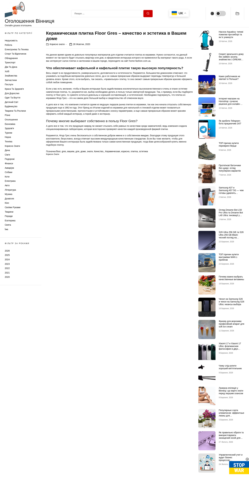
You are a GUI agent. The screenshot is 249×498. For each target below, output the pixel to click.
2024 (7, 259)
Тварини (9, 212)
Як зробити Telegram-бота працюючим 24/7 (230, 122)
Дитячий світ (11, 102)
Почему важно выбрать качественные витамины (231, 278)
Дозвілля (9, 198)
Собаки (8, 172)
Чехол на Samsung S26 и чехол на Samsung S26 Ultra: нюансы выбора (231, 302)
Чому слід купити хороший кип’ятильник (230, 367)
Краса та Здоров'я (14, 89)
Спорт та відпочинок (15, 53)
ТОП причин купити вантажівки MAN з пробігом (229, 257)
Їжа (6, 229)
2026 (7, 250)
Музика (8, 194)
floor (58, 151)
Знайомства (11, 75)
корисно (125, 151)
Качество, (99, 151)
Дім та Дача (11, 67)
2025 (7, 255)
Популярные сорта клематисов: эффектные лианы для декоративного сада (231, 414)
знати (90, 151)
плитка (134, 151)
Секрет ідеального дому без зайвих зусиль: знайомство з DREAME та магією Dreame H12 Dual (231, 59)
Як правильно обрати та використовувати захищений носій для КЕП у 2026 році (231, 436)
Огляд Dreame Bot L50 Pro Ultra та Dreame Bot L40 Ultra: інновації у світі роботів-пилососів (231, 214)
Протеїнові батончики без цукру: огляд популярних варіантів (230, 168)
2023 (7, 264)
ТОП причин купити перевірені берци (229, 144)
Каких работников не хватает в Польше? (229, 77)
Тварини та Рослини (15, 111)
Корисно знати (12, 146)
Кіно (7, 203)
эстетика (143, 151)
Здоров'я (9, 128)
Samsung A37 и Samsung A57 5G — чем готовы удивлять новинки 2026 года (231, 191)
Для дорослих (12, 93)
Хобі (7, 71)
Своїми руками (12, 207)
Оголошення (11, 119)
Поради (9, 216)
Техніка (8, 141)
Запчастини (11, 80)
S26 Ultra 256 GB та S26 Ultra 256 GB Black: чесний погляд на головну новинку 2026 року (231, 237)
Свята (8, 225)
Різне (7, 115)
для (77, 151)
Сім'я (7, 154)
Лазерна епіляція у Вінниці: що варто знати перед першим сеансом (231, 391)
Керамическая (112, 151)
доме (83, 151)
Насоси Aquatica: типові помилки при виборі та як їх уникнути (231, 34)
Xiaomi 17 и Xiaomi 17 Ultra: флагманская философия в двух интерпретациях (230, 347)
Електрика (10, 181)
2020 (7, 277)
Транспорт (10, 62)
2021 (7, 272)
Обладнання (11, 58)
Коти (7, 176)
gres (64, 151)
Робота (8, 45)
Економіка (10, 124)
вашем (70, 151)
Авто (7, 185)
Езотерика (10, 220)
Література (10, 190)
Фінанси (9, 163)
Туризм (8, 132)
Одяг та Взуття (12, 97)
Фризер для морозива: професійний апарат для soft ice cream (231, 324)
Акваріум (9, 168)
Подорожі (9, 159)
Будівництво (11, 106)
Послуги (9, 84)
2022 (7, 268)
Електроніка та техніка (16, 49)
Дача (7, 150)
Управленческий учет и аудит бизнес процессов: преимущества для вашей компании (230, 460)
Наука (8, 137)
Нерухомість (11, 40)
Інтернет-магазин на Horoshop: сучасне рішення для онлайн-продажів (229, 102)
